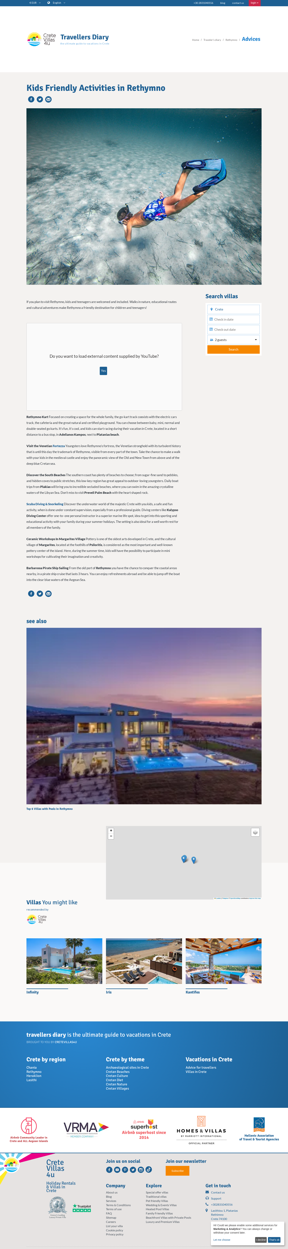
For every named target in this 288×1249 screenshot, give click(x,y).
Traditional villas (156, 1196)
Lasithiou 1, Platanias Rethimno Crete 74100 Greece (224, 1217)
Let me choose (221, 1239)
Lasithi (31, 1080)
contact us (238, 2)
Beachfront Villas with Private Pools (168, 1217)
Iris (108, 992)
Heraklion (33, 1076)
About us (112, 1192)
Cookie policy (114, 1230)
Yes (103, 371)
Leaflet (217, 898)
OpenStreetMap (235, 898)
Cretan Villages (117, 1088)
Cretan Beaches (117, 1072)
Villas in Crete (196, 1072)
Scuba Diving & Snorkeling (44, 504)
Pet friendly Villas (157, 1200)
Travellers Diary (85, 37)
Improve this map (255, 898)
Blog (109, 1196)
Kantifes (193, 992)
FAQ (109, 1213)
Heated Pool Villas (157, 1209)
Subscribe (177, 1170)
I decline (261, 1239)
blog (222, 2)
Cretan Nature (116, 1084)
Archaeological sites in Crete (127, 1067)
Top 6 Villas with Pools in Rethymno (49, 809)
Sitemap (111, 1217)
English (59, 2)
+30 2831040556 (203, 2)
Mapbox (225, 898)
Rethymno (34, 1072)
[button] (183, 859)
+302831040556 (219, 1204)
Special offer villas (157, 1192)
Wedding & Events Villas (161, 1205)
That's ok (274, 1239)
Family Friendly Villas (159, 1213)
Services (111, 1200)
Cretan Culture (117, 1076)
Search (233, 349)
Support (213, 1198)
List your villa (114, 1226)
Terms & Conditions (118, 1205)
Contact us (215, 1192)
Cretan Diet (114, 1080)
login (254, 2)
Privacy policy (114, 1234)
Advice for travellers (201, 1067)
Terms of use (114, 1209)
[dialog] (247, 1233)
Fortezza (59, 446)
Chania (31, 1067)
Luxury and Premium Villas (163, 1221)
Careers (111, 1221)
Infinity (32, 992)
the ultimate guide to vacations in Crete (84, 43)
